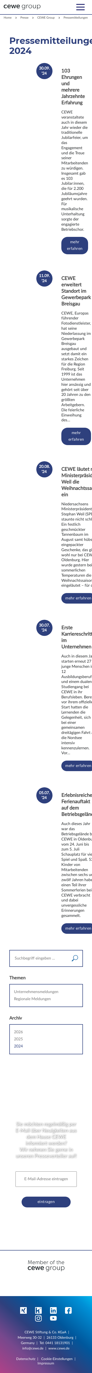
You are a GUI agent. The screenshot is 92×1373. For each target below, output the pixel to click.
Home (8, 17)
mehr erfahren (74, 245)
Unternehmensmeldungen (36, 992)
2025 (18, 1039)
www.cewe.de (58, 1348)
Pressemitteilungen (76, 17)
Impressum (46, 1363)
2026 (18, 1032)
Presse (24, 17)
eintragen (46, 1202)
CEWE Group (46, 17)
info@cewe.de (32, 1348)
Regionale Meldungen (32, 999)
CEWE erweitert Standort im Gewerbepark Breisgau (76, 291)
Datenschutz (25, 1359)
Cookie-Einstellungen (57, 1359)
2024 (18, 1046)
